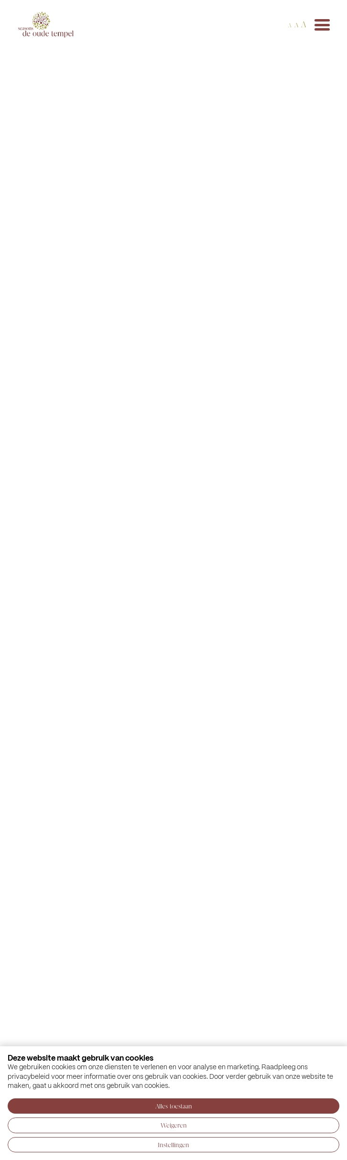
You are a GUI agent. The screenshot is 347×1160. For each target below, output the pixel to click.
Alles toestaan (173, 1106)
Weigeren (174, 1125)
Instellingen (173, 1144)
